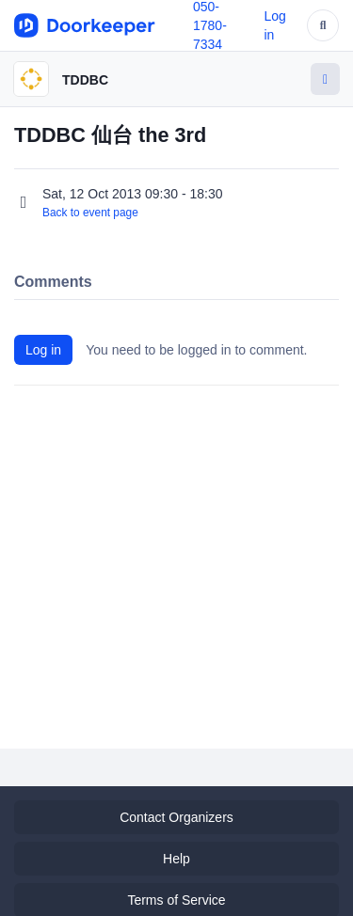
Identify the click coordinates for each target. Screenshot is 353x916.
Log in (43, 349)
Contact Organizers (176, 817)
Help (176, 858)
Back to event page (90, 212)
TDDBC (85, 79)
